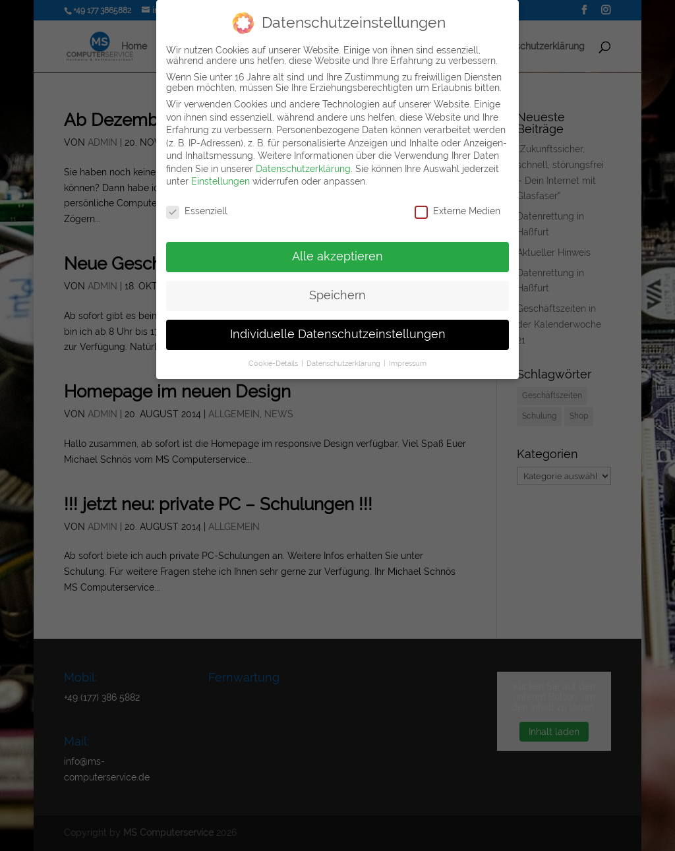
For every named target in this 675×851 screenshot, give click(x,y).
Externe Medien (457, 211)
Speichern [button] (337, 295)
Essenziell (196, 211)
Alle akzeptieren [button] (337, 256)
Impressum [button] (407, 363)
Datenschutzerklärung (303, 168)
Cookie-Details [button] (274, 363)
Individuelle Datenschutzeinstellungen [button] (338, 334)
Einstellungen (220, 181)
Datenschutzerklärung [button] (344, 363)
